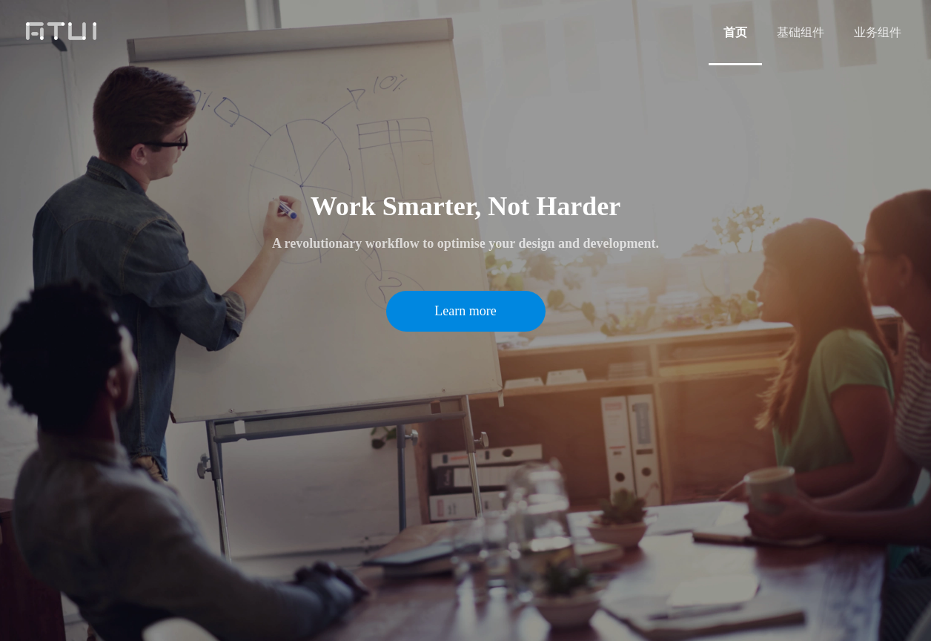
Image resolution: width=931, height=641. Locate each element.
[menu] (812, 32)
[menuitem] (735, 32)
